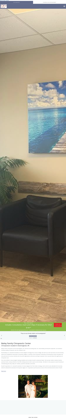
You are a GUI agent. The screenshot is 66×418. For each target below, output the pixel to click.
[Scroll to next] (64, 336)
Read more (3, 371)
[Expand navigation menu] (64, 6)
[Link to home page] (3, 6)
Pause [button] (1, 338)
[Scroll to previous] (2, 336)
